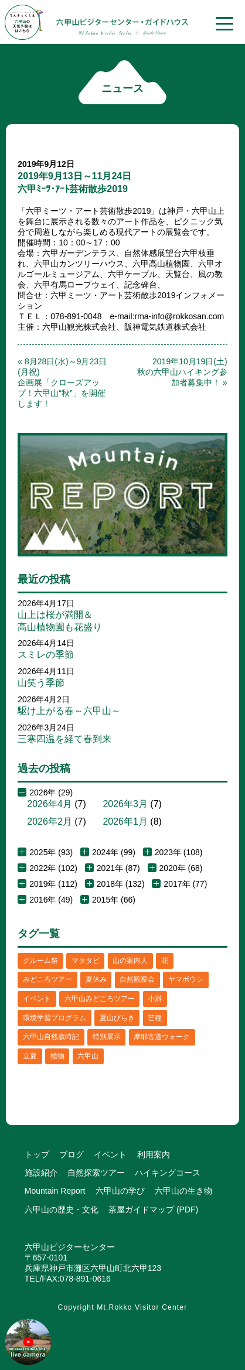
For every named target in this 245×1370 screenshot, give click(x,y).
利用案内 (153, 1154)
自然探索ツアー (96, 1172)
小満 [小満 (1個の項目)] (155, 999)
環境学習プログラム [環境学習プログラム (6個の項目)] (54, 1018)
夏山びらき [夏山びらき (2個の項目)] (117, 1018)
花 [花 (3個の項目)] (164, 960)
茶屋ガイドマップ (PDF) (153, 1209)
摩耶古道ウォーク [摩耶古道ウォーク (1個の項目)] (162, 1037)
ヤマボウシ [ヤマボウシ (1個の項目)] (185, 979)
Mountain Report (55, 1190)
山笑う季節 (41, 683)
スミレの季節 (46, 655)
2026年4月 (49, 804)
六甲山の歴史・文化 (61, 1209)
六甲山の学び (120, 1190)
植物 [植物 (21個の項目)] (57, 1056)
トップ (37, 1154)
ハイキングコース (167, 1172)
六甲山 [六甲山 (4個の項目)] (87, 1056)
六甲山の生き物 (183, 1190)
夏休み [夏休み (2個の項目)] (96, 979)
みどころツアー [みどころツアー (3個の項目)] (47, 979)
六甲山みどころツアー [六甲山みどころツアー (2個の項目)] (99, 999)
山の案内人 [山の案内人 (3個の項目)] (130, 960)
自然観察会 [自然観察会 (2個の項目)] (137, 979)
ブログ (71, 1154)
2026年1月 (125, 821)
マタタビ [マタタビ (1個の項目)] (86, 960)
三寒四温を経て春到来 (64, 739)
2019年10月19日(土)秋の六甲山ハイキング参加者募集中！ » (182, 372)
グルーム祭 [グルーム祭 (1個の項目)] (40, 960)
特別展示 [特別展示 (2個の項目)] (107, 1037)
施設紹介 (41, 1172)
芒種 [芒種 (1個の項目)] (155, 1018)
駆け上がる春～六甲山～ (69, 711)
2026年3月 (125, 804)
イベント (110, 1154)
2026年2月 (49, 821)
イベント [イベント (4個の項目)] (37, 999)
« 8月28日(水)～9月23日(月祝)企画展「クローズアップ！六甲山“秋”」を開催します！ (62, 382)
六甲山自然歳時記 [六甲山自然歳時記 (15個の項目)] (51, 1037)
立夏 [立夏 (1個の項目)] (30, 1056)
